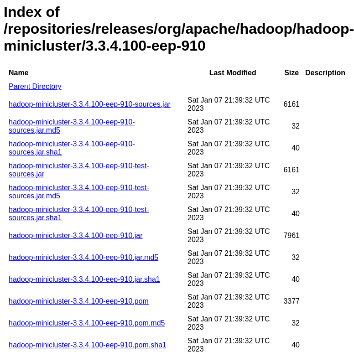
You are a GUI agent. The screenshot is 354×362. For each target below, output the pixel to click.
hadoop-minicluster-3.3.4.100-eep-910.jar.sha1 (84, 279)
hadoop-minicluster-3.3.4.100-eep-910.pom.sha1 (88, 345)
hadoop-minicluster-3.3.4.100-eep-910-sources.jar (90, 104)
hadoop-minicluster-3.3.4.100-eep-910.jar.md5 (83, 257)
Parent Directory (35, 86)
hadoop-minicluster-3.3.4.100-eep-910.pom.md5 (87, 323)
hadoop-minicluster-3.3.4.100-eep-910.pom (79, 301)
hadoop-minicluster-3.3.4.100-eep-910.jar (76, 235)
